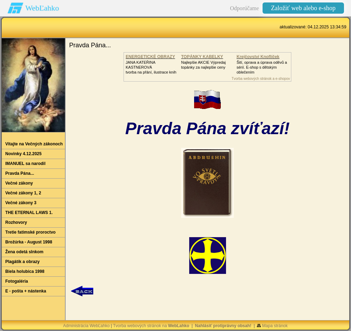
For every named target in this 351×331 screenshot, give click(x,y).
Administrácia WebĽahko (86, 325)
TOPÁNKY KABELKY (202, 56)
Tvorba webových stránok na (151, 325)
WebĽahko (42, 8)
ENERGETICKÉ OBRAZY (150, 56)
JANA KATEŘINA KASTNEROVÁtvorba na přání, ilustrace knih (151, 67)
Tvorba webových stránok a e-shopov (261, 79)
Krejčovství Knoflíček (258, 56)
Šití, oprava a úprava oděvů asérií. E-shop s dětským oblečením (262, 67)
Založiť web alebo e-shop (303, 8)
